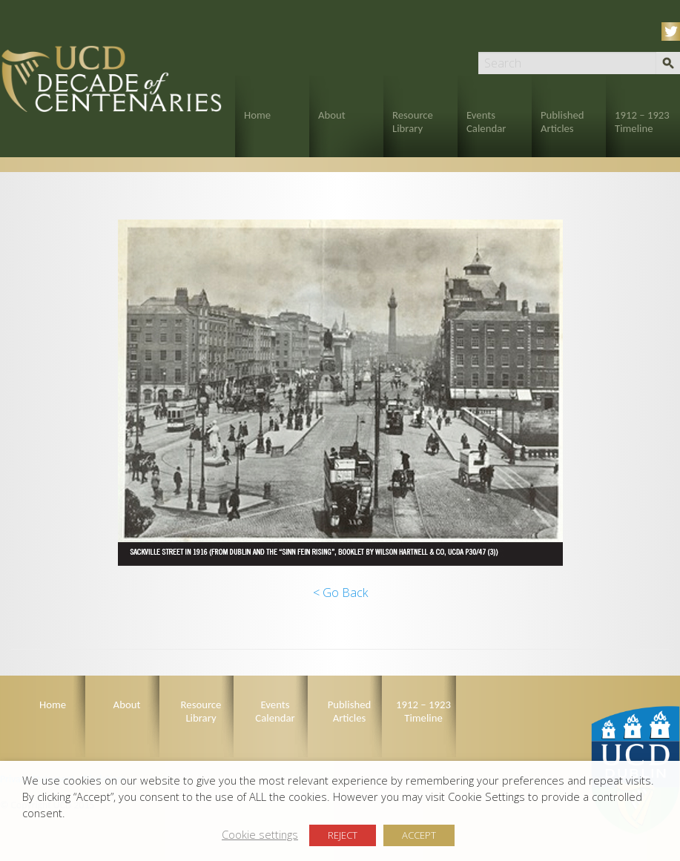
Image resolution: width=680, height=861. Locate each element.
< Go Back (340, 592)
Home (257, 115)
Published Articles (562, 121)
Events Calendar (486, 121)
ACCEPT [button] (419, 835)
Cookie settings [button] (260, 834)
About (332, 115)
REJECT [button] (342, 835)
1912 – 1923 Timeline (642, 121)
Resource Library (412, 121)
